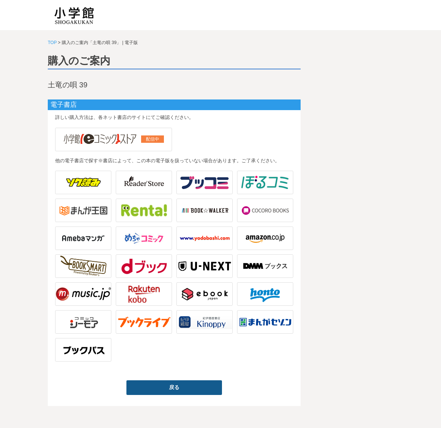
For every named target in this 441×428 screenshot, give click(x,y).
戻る (174, 387)
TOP (52, 42)
